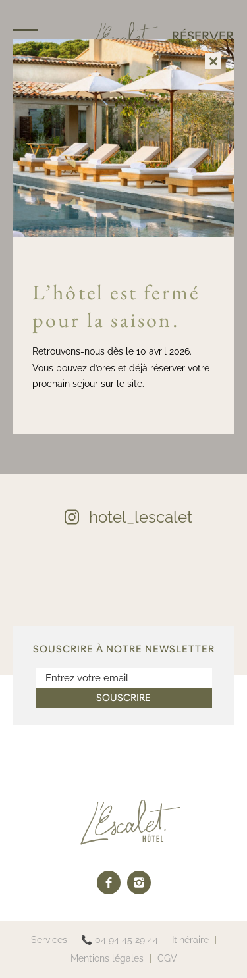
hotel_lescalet (140, 517)
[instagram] (139, 882)
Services (49, 940)
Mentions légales (107, 958)
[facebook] (109, 882)
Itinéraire (190, 940)
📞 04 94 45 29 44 (119, 940)
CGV (167, 958)
